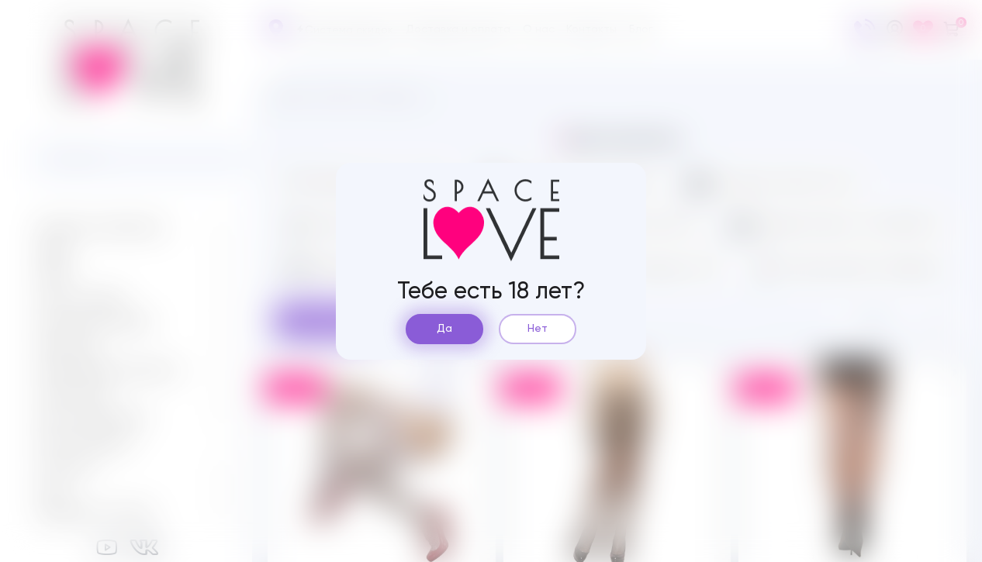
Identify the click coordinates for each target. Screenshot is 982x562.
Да (444, 328)
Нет (537, 328)
